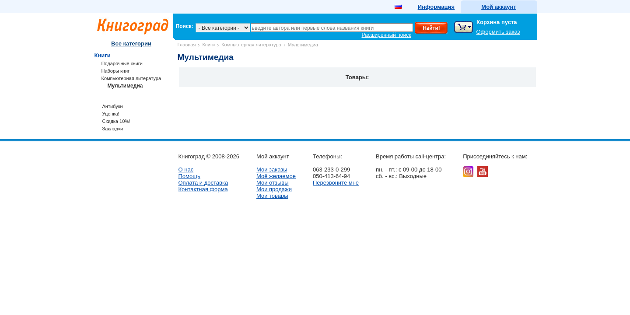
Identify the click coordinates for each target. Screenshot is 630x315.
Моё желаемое (276, 176)
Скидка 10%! (116, 121)
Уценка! (110, 113)
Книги (208, 44)
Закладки (112, 128)
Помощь (189, 176)
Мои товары (272, 195)
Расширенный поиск (386, 35)
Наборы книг (116, 71)
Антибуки (112, 106)
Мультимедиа (125, 86)
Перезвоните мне (336, 182)
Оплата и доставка (203, 182)
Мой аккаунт (498, 7)
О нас (186, 169)
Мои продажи (274, 189)
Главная (187, 44)
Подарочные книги (122, 63)
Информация (436, 7)
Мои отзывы (272, 182)
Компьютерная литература (251, 44)
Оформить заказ (498, 31)
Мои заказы (271, 169)
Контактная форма (203, 189)
